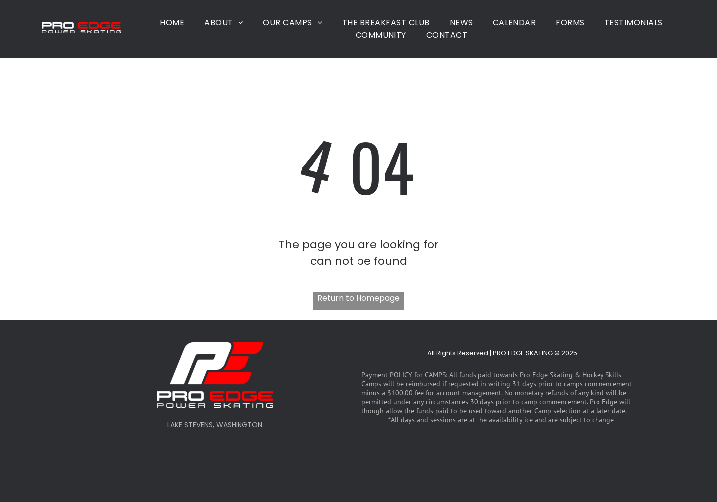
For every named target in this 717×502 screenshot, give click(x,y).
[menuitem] (172, 22)
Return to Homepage (358, 298)
